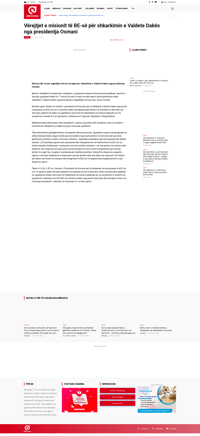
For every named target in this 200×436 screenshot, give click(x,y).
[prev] (170, 15)
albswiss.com (118, 40)
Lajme (27, 37)
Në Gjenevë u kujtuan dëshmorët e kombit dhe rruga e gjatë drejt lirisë (154, 140)
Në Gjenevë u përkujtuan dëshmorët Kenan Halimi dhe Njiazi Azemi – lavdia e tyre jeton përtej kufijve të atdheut (155, 156)
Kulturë (26, 325)
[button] (172, 8)
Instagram (159, 431)
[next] (174, 15)
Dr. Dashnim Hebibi (69, 336)
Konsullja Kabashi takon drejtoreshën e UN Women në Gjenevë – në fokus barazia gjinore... (118, 331)
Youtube (173, 431)
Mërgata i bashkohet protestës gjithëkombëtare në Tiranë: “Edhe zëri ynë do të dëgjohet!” (80, 330)
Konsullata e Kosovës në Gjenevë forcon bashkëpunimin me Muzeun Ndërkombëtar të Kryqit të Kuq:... (41, 331)
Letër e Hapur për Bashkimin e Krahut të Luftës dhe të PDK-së (80, 15)
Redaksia (27, 338)
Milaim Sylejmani (135, 85)
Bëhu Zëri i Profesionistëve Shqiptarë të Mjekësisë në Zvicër (155, 330)
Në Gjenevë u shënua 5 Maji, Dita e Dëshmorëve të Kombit (155, 171)
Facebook (144, 431)
